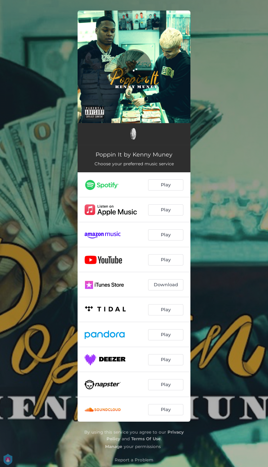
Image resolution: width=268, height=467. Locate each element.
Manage (113, 446)
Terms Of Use (146, 438)
